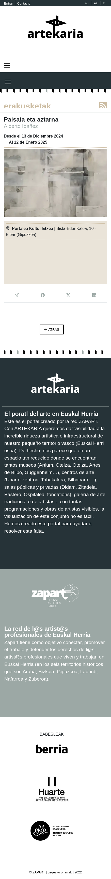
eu (87, 3)
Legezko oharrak (60, 872)
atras (51, 329)
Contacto (23, 3)
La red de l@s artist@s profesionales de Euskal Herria (47, 632)
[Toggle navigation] (7, 65)
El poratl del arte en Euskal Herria (51, 414)
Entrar (8, 3)
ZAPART (39, 872)
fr (104, 3)
